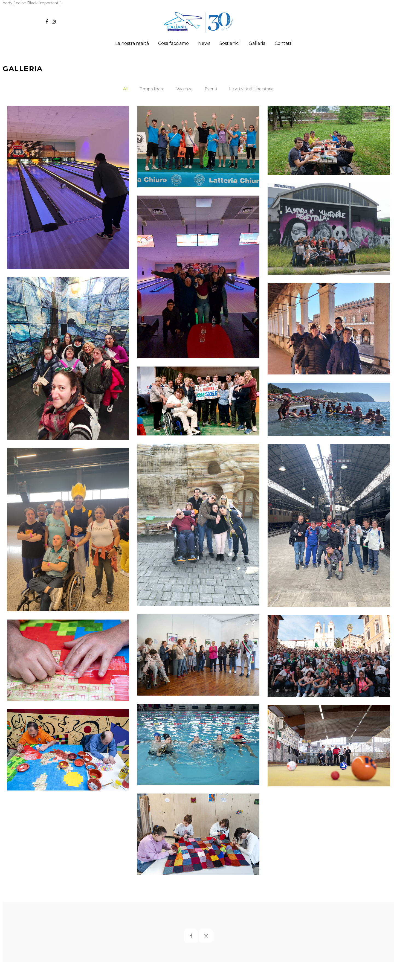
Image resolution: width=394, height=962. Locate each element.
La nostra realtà (132, 43)
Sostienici (229, 43)
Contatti (283, 43)
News (204, 43)
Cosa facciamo (173, 43)
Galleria (257, 43)
